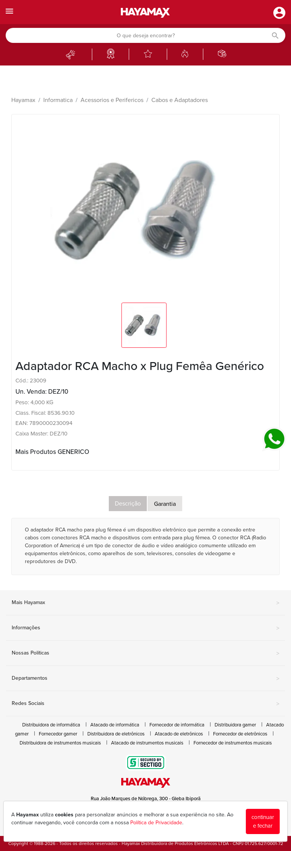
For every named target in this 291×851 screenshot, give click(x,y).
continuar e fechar (262, 821)
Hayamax (23, 100)
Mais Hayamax (145, 602)
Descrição (128, 503)
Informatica (58, 100)
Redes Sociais (145, 703)
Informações (145, 628)
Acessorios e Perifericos (112, 100)
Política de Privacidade (156, 822)
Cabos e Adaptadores (179, 100)
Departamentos (145, 678)
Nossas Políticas (145, 653)
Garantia (165, 504)
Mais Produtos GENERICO (52, 452)
